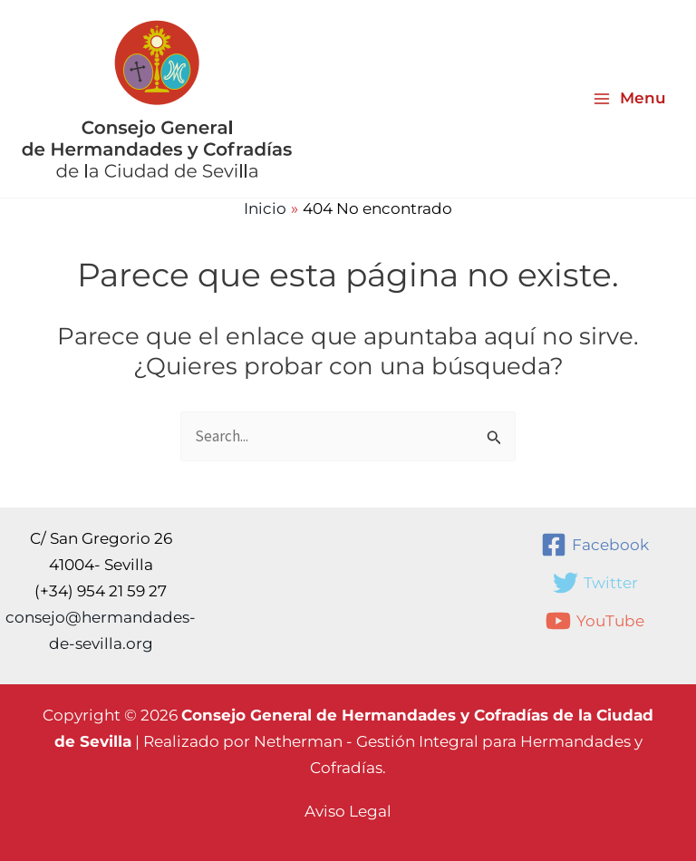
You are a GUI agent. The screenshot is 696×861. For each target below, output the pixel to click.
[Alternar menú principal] (629, 98)
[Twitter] (595, 583)
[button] (348, 811)
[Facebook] (595, 545)
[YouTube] (595, 621)
